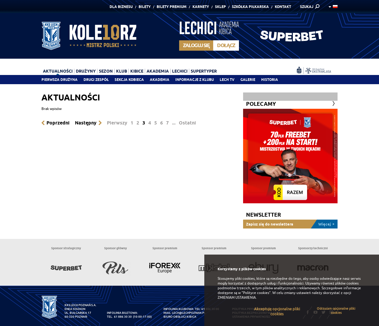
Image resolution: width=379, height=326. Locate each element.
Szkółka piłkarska (250, 6)
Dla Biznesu (121, 6)
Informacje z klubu (194, 79)
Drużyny (86, 71)
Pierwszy (117, 123)
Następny (86, 123)
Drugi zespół (96, 79)
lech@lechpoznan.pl (188, 313)
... (174, 123)
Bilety (145, 6)
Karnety (200, 6)
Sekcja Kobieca (129, 79)
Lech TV (227, 79)
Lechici (179, 71)
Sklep (220, 6)
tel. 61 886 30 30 (119, 317)
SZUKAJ (306, 6)
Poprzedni (58, 123)
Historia (269, 79)
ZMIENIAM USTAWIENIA (237, 297)
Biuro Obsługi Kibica (179, 317)
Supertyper (204, 71)
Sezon (106, 71)
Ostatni (187, 123)
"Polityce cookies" (256, 292)
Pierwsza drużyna (59, 79)
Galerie (247, 79)
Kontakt (283, 6)
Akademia (159, 79)
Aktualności (58, 71)
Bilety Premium (172, 6)
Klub (121, 71)
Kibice (136, 71)
